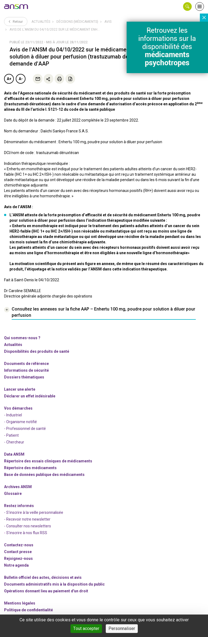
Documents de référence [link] (26, 363)
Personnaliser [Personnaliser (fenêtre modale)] (121, 628)
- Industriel (13, 415)
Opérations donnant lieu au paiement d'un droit (46, 591)
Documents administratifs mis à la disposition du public (54, 584)
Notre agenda (16, 565)
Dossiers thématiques (24, 377)
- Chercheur (14, 442)
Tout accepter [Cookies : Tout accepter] (86, 628)
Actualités (40, 22)
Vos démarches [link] (18, 408)
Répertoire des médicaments (30, 468)
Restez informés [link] (19, 506)
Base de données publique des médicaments (44, 474)
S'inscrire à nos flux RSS (26, 533)
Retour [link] (16, 21)
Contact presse (18, 552)
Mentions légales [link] (19, 603)
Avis (107, 22)
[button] (187, 6)
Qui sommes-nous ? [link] (22, 338)
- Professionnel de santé (25, 428)
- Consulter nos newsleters (27, 526)
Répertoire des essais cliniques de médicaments (48, 461)
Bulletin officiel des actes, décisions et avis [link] (43, 577)
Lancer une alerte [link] (19, 389)
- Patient (11, 435)
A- (21, 79)
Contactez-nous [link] (18, 545)
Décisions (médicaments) (77, 22)
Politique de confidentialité (28, 610)
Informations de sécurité (26, 370)
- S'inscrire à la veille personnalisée (33, 512)
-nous (18, 558)
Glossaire (13, 493)
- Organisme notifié (20, 422)
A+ (9, 79)
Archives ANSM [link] (18, 487)
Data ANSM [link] (14, 454)
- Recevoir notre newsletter (27, 519)
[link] (16, 6)
